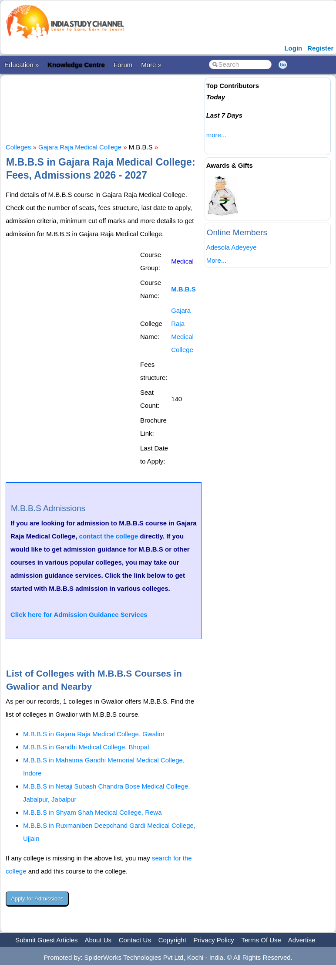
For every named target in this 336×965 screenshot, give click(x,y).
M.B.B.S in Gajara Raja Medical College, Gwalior (94, 734)
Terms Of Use (261, 940)
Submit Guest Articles (46, 940)
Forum (123, 64)
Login (293, 48)
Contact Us (135, 940)
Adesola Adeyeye (231, 247)
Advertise (302, 940)
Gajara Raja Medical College (79, 147)
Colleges (18, 147)
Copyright (172, 940)
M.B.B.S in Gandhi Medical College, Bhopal (86, 747)
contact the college (108, 536)
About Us (97, 940)
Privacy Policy (214, 940)
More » (151, 64)
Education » (21, 64)
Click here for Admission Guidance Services (79, 614)
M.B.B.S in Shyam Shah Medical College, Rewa (92, 812)
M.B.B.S (183, 289)
